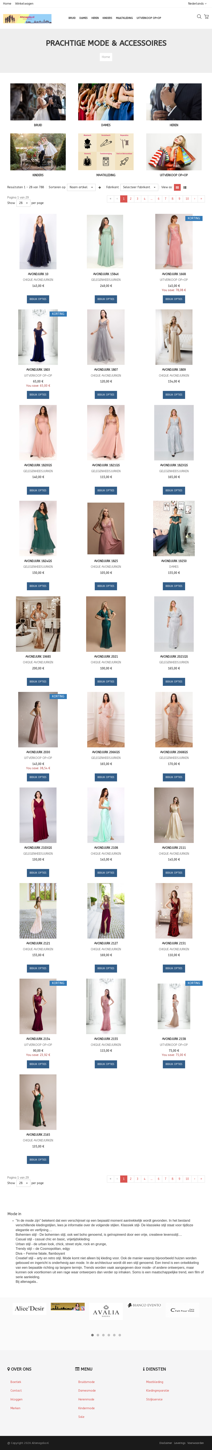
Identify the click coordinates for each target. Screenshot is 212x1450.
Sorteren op (57, 187)
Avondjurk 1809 (174, 370)
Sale (81, 1417)
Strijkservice (154, 1399)
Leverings (179, 1443)
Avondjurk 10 (38, 274)
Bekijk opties (38, 299)
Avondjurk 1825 (106, 561)
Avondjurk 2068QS (174, 752)
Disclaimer (165, 1443)
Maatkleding (154, 1382)
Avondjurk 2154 (38, 1039)
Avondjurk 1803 (38, 370)
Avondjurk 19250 (174, 561)
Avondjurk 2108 (106, 848)
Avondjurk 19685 (38, 657)
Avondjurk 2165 (38, 1135)
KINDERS (38, 175)
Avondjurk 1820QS (38, 465)
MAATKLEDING (105, 175)
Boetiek (16, 1382)
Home (7, 3)
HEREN (174, 125)
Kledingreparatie (157, 1390)
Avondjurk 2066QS (106, 752)
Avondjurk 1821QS (106, 465)
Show (11, 203)
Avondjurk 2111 (174, 848)
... (152, 199)
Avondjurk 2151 (174, 943)
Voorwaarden (195, 1443)
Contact (16, 1390)
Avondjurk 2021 (106, 657)
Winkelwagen (24, 3)
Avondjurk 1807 (106, 370)
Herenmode (86, 1399)
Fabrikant (112, 187)
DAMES (106, 125)
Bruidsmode (86, 1382)
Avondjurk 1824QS (38, 561)
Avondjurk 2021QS (174, 657)
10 (187, 199)
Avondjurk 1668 (174, 274)
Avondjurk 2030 (38, 752)
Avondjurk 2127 (106, 943)
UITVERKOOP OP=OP (174, 175)
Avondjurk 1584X (106, 274)
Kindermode (86, 1408)
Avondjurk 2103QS (38, 848)
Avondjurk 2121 (38, 943)
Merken (15, 1408)
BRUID (38, 125)
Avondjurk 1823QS (174, 465)
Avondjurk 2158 (174, 1039)
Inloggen (16, 1399)
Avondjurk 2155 (106, 1039)
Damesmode (87, 1390)
